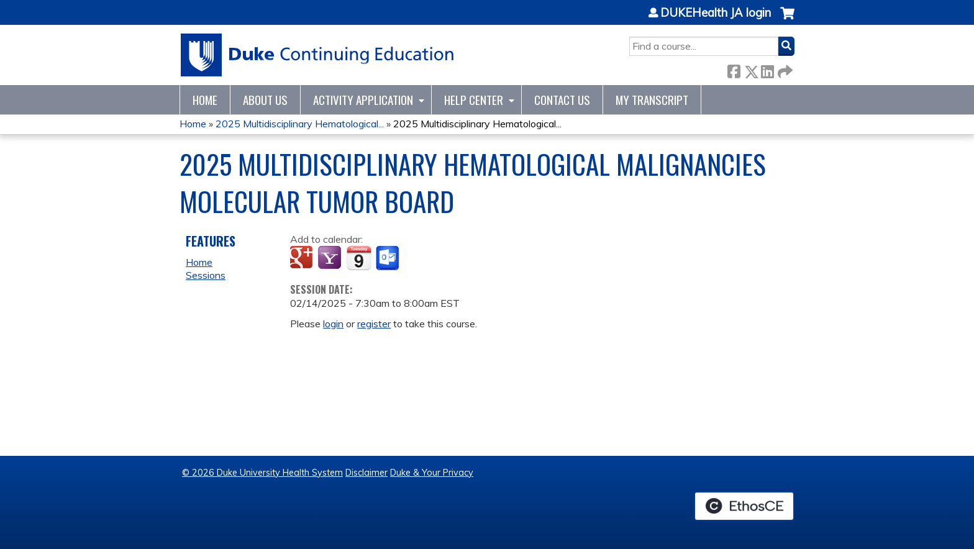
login (333, 323)
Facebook (733, 69)
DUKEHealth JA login (715, 13)
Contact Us (562, 100)
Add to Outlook (388, 258)
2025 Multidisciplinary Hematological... (300, 123)
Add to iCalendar (358, 257)
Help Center (473, 100)
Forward (784, 69)
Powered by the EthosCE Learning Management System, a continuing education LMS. (744, 506)
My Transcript (652, 100)
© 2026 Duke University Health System (262, 472)
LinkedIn (767, 69)
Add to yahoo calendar (331, 258)
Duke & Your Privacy (431, 472)
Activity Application (363, 100)
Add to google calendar (303, 258)
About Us (265, 100)
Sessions (205, 275)
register (374, 323)
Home (205, 100)
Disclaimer (366, 472)
